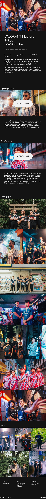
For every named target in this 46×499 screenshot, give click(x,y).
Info (43, 2)
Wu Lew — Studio (23, 2)
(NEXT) (43, 497)
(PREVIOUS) (5, 497)
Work (3, 2)
